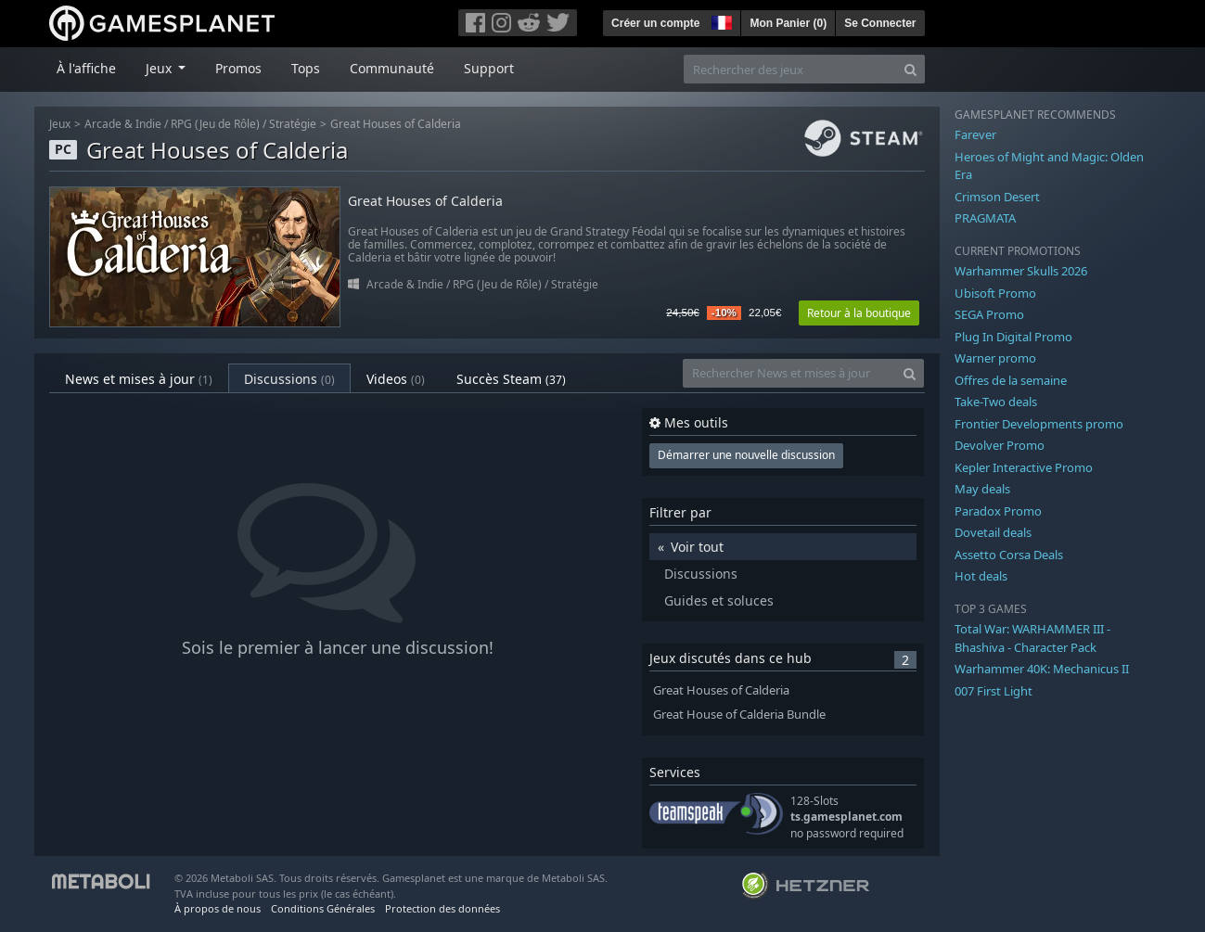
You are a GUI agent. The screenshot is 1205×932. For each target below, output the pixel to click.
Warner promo (995, 358)
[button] (720, 20)
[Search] (910, 69)
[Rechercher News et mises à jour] (789, 373)
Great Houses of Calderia (395, 124)
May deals (982, 488)
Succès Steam (511, 379)
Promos (238, 68)
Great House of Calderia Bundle (739, 714)
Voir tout (697, 546)
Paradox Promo (998, 511)
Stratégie (292, 124)
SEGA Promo (989, 314)
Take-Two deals (996, 401)
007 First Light (993, 691)
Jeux (60, 124)
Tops (305, 68)
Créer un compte (655, 23)
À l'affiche (86, 68)
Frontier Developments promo (1039, 423)
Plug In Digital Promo (1013, 336)
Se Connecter (880, 23)
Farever (975, 134)
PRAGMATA (985, 218)
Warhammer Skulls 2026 (1021, 270)
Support (489, 68)
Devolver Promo (1000, 445)
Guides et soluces (719, 600)
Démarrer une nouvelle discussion (746, 455)
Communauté (392, 68)
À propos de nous (217, 908)
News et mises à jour (138, 379)
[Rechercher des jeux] (790, 69)
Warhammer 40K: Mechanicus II (1042, 668)
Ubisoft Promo (995, 293)
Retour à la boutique (859, 313)
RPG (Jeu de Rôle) (215, 124)
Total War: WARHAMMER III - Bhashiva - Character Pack (1032, 638)
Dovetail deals (993, 532)
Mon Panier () (788, 23)
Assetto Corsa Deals (1009, 554)
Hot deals (981, 576)
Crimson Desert (997, 196)
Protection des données (442, 908)
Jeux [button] (160, 68)
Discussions (289, 379)
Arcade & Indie (122, 124)
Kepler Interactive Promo (1024, 467)
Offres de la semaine (1011, 380)
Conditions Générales (323, 908)
